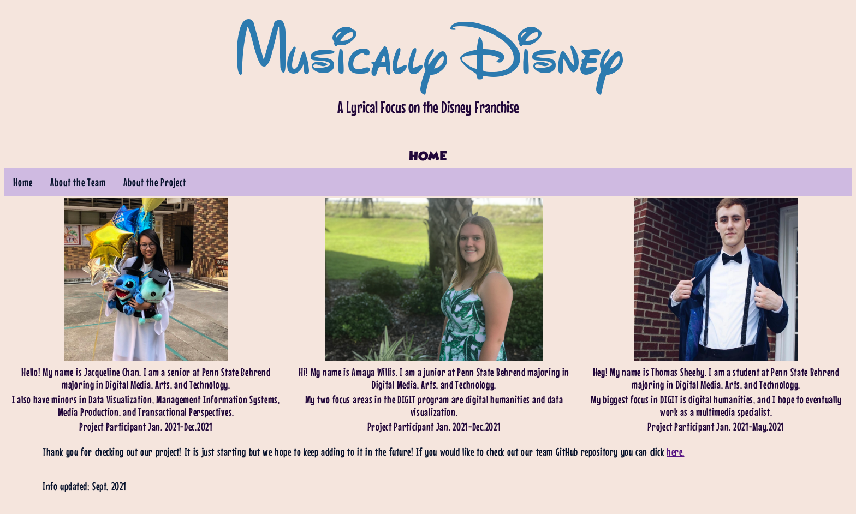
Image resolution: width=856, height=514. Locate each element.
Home (23, 182)
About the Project (154, 182)
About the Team (78, 182)
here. (676, 451)
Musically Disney (428, 49)
